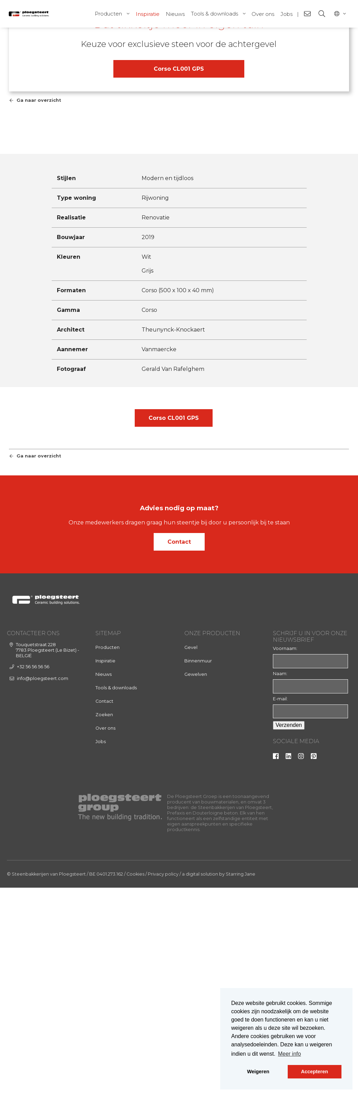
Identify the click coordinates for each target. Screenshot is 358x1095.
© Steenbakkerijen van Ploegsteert (46, 1084)
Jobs (286, 14)
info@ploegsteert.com (42, 888)
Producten (108, 13)
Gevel (190, 858)
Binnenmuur (198, 871)
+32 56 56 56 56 (33, 877)
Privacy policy (163, 1084)
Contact (179, 752)
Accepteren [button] (314, 1071)
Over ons (263, 14)
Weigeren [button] (258, 1071)
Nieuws (175, 14)
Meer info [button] (289, 1054)
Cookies (135, 1084)
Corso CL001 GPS (179, 187)
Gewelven (195, 885)
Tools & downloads (214, 13)
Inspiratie (148, 14)
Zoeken (104, 925)
